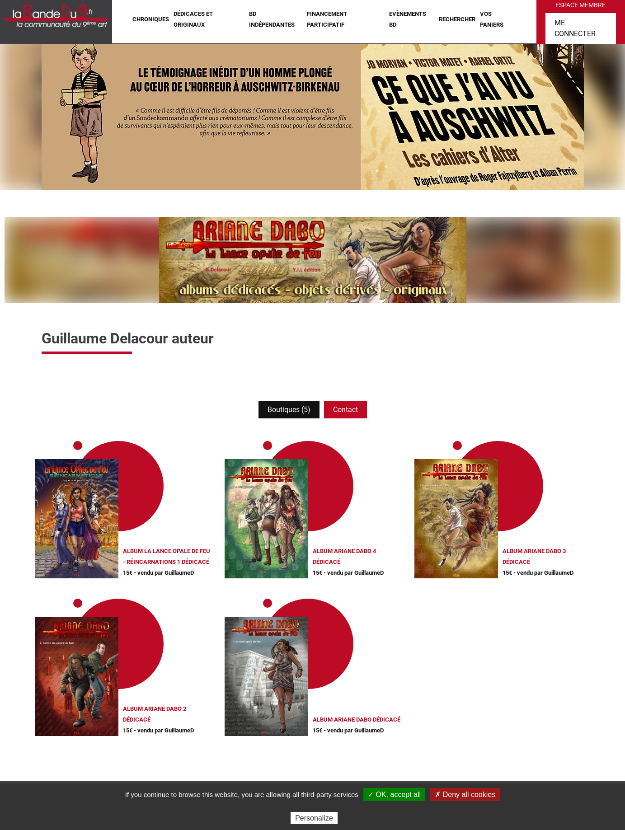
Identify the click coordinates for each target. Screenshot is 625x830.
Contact (345, 409)
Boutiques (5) (289, 409)
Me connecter (575, 28)
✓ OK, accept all (394, 794)
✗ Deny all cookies (465, 794)
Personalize (314, 818)
